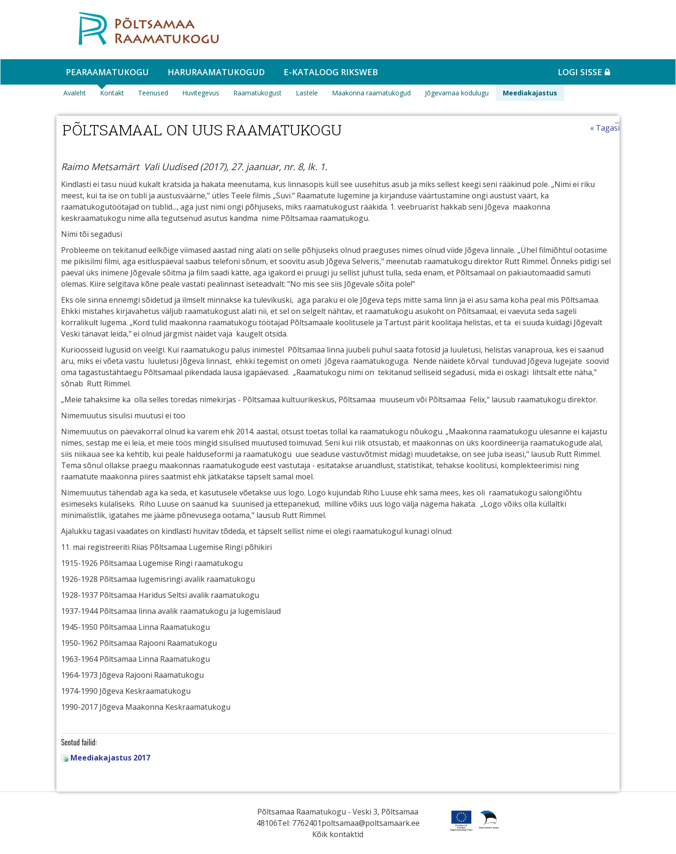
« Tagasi (605, 128)
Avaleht (74, 92)
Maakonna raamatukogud (371, 92)
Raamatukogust (257, 92)
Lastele (307, 92)
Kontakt (112, 92)
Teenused (153, 92)
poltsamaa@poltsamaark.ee (371, 823)
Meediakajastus (530, 92)
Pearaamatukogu (107, 72)
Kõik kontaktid (337, 834)
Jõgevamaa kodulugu (457, 92)
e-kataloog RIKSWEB (331, 72)
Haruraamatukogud (216, 72)
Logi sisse (584, 72)
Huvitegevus (200, 92)
